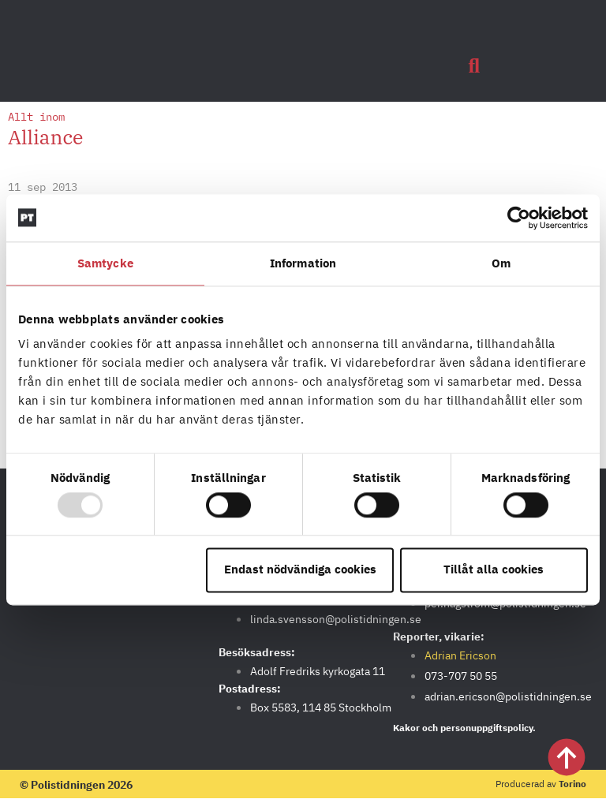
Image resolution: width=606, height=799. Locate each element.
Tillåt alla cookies (493, 569)
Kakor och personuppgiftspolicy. (464, 728)
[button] (474, 66)
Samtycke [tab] (105, 263)
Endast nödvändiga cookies (300, 569)
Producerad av (541, 784)
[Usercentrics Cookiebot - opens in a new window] (519, 218)
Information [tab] (303, 263)
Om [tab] (501, 263)
